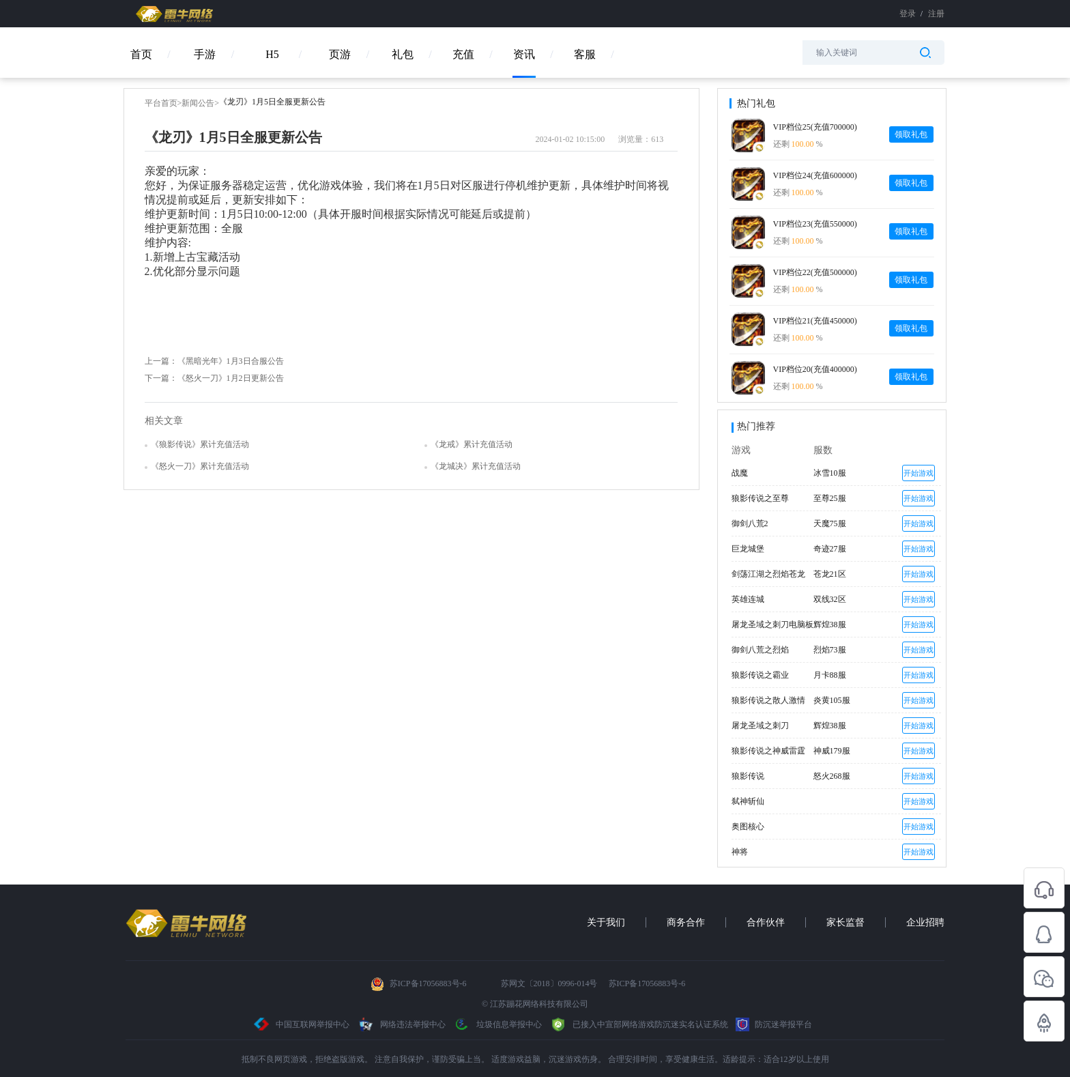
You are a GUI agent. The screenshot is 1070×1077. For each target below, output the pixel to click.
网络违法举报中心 (402, 1024)
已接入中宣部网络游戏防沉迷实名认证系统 (638, 1024)
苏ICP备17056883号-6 (429, 983)
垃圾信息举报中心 (497, 1024)
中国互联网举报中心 (301, 1024)
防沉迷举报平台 (774, 1024)
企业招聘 (925, 922)
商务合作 (686, 922)
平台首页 (161, 103)
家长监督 (845, 922)
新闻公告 (198, 103)
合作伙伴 (766, 922)
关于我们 (606, 922)
